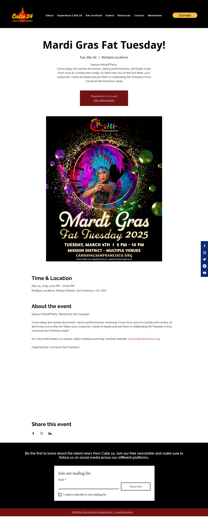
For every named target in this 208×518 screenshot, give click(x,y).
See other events (104, 100)
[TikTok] (204, 266)
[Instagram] (204, 253)
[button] (155, 15)
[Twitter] (204, 259)
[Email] (87, 486)
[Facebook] (204, 246)
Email (62, 479)
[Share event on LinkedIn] (50, 433)
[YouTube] (204, 273)
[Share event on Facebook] (33, 433)
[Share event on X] (41, 433)
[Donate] (185, 15)
